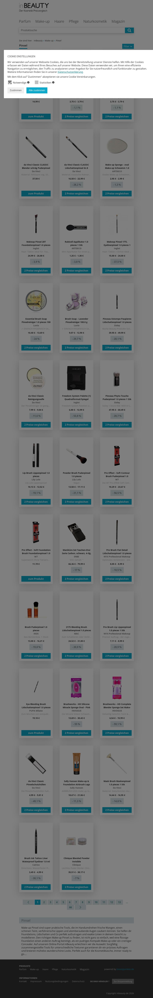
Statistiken (44, 82)
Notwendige (18, 82)
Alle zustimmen (37, 90)
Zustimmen (16, 90)
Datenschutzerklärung (70, 72)
